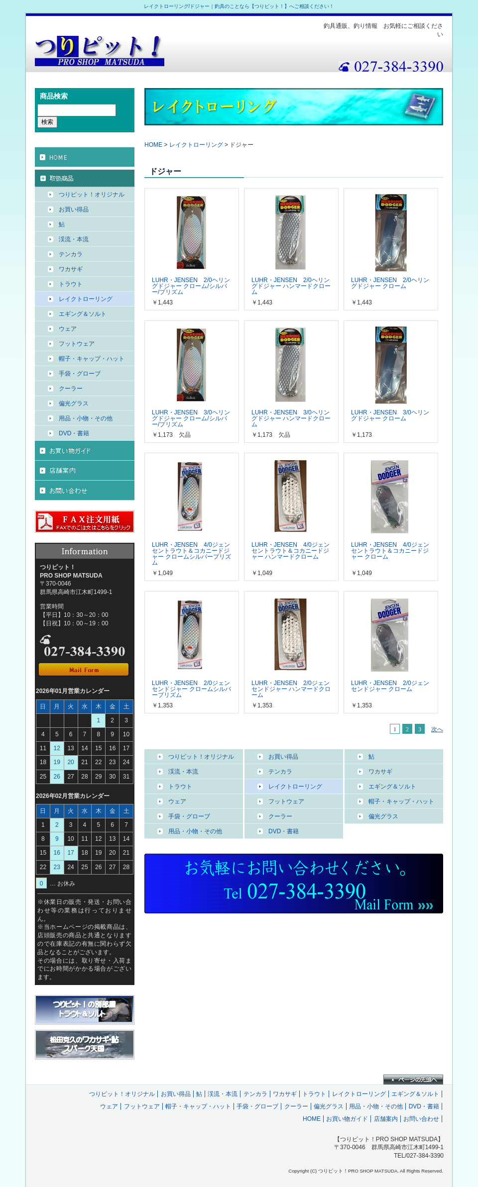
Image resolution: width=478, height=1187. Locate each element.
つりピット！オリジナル (201, 756)
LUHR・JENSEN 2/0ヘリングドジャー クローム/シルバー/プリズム (191, 286)
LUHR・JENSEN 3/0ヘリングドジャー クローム (390, 415)
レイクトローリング (196, 144)
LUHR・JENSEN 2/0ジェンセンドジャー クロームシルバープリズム (191, 689)
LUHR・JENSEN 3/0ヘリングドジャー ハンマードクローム (291, 418)
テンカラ (280, 771)
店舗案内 (386, 1118)
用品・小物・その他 (195, 831)
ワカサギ (380, 771)
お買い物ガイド (347, 1118)
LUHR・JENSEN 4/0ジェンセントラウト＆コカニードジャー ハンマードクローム (290, 550)
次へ (437, 729)
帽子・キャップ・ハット (401, 801)
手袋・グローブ (189, 816)
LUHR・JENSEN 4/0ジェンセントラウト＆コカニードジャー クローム (390, 550)
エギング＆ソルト (392, 786)
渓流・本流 (183, 771)
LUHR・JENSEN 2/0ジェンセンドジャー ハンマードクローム (291, 689)
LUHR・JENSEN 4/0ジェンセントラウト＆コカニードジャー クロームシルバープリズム (191, 553)
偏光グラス (383, 816)
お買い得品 (283, 756)
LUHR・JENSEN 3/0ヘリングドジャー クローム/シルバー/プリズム (191, 418)
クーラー (280, 816)
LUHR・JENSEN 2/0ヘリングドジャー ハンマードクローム (291, 286)
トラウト (180, 786)
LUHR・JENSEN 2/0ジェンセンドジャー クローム (390, 686)
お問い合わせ (421, 1118)
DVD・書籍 (283, 831)
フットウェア (286, 801)
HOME (153, 144)
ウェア (177, 801)
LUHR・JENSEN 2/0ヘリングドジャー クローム (390, 283)
